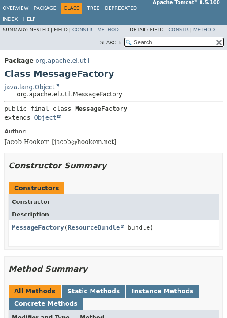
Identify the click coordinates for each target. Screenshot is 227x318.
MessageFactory (38, 227)
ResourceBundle (94, 227)
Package (45, 8)
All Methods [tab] (34, 291)
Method (108, 30)
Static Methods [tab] (93, 291)
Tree (93, 8)
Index (10, 19)
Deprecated (121, 8)
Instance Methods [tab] (162, 291)
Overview (16, 8)
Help (29, 19)
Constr (82, 30)
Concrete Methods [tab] (46, 303)
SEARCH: (110, 42)
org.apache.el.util (62, 60)
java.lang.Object (29, 87)
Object (45, 117)
